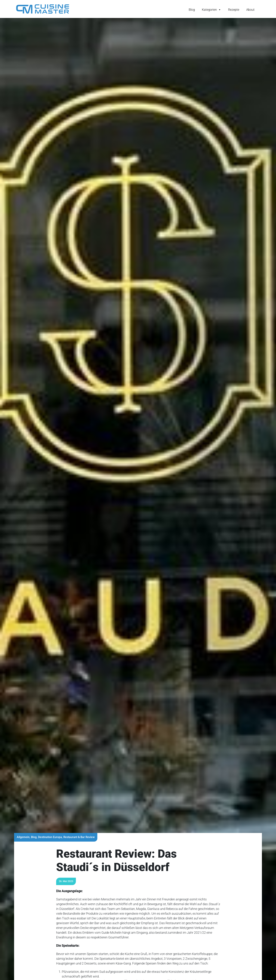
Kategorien (211, 9)
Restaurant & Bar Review (79, 837)
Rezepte (233, 9)
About (250, 9)
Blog (192, 9)
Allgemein (23, 837)
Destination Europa (50, 837)
